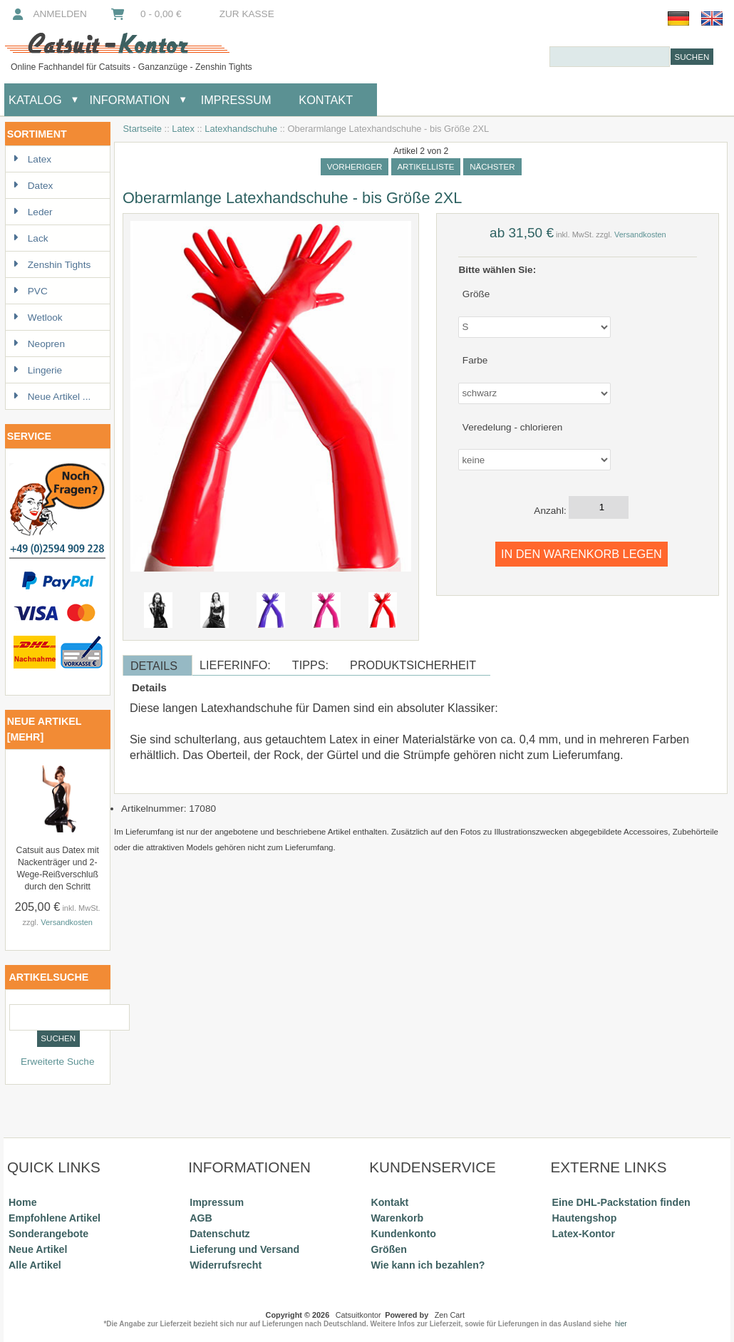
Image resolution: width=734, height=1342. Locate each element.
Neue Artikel (38, 1249)
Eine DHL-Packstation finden (621, 1202)
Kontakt (326, 99)
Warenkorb (397, 1218)
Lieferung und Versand (244, 1249)
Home (22, 1202)
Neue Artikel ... (52, 396)
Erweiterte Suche (58, 1061)
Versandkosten (67, 922)
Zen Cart (450, 1315)
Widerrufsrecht (226, 1265)
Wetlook (38, 317)
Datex (33, 185)
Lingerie (37, 370)
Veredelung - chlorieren (512, 426)
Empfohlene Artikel (54, 1218)
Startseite (142, 128)
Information (129, 99)
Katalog (35, 99)
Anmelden (48, 14)
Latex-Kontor (583, 1233)
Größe (476, 293)
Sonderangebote (48, 1233)
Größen (389, 1249)
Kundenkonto (403, 1233)
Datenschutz (219, 1233)
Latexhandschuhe (241, 128)
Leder (33, 212)
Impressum (234, 99)
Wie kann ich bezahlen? (428, 1265)
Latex (183, 128)
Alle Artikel (35, 1265)
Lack (30, 238)
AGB (201, 1218)
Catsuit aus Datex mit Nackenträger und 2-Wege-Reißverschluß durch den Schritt (57, 868)
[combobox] (609, 56)
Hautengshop (584, 1218)
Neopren (39, 344)
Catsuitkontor (358, 1315)
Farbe (475, 360)
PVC (30, 291)
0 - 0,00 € (145, 14)
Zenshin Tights (52, 264)
